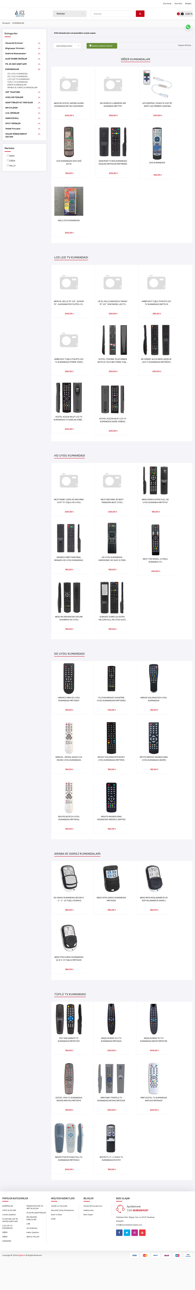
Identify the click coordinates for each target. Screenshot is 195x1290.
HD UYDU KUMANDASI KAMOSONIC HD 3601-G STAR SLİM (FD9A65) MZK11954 (115, 563)
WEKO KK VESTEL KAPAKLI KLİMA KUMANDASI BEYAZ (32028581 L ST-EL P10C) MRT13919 (69, 106)
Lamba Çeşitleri (9, 1215)
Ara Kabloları (32, 1228)
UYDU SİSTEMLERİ (14, 97)
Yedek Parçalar (13, 128)
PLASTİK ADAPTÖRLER (36, 1213)
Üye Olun (178, 3)
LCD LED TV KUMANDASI (18, 79)
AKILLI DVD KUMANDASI (69, 224)
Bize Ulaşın (88, 1215)
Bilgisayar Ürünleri (14, 48)
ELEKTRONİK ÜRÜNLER (16, 59)
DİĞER (12, 161)
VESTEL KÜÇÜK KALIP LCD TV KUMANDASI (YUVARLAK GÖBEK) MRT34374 (69, 425)
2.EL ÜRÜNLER (12, 113)
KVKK (53, 1219)
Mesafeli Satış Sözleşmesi (62, 1210)
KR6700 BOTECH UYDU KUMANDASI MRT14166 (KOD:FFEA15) (68, 821)
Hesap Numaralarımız (93, 1206)
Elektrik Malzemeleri (15, 53)
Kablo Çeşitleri (33, 1232)
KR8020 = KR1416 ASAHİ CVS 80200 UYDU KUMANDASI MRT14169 (69, 761)
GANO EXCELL (12, 118)
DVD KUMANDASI (163, 163)
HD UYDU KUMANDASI (17, 76)
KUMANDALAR (18, 23)
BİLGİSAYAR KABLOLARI (32, 1218)
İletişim (188, 3)
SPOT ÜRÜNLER (13, 123)
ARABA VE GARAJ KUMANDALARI (22, 87)
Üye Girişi (167, 3)
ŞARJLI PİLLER (33, 1237)
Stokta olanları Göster (102, 46)
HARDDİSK (6, 1241)
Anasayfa (6, 23)
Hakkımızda (89, 1210)
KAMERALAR (7, 1206)
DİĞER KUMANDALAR (17, 85)
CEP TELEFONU (12, 92)
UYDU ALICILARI (9, 1210)
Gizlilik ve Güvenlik (59, 1206)
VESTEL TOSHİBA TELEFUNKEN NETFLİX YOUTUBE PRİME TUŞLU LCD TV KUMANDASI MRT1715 (116, 365)
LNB (28, 1224)
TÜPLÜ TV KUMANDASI (17, 82)
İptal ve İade (56, 1215)
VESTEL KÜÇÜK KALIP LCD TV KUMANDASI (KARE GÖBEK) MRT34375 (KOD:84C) (115, 425)
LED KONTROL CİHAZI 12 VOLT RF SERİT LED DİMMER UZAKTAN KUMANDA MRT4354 (163, 106)
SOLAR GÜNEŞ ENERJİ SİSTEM (16, 135)
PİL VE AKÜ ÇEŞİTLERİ (16, 64)
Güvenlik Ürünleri (14, 43)
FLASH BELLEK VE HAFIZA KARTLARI (10, 1220)
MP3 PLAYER (11, 108)
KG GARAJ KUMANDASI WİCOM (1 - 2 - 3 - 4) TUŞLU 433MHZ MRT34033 (69, 901)
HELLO (12, 166)
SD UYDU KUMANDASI (17, 74)
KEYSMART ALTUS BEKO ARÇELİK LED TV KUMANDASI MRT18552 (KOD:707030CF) (163, 365)
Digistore (21, 1255)
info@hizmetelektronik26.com (129, 1225)
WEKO (12, 156)
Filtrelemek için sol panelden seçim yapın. (76, 33)
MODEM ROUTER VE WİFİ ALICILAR (35, 1207)
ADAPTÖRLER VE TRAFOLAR (19, 102)
